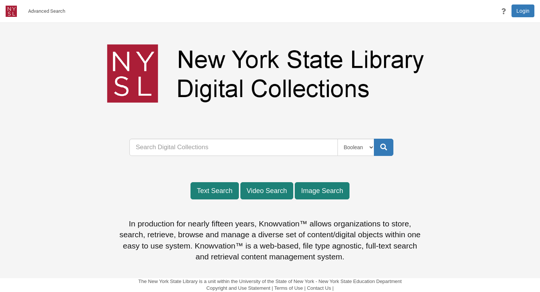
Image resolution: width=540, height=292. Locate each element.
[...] (233, 147)
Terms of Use (288, 288)
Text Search (214, 191)
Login (523, 11)
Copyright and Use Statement (238, 288)
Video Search (267, 191)
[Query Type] (356, 147)
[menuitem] (46, 11)
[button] (504, 11)
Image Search (322, 191)
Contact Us (319, 288)
